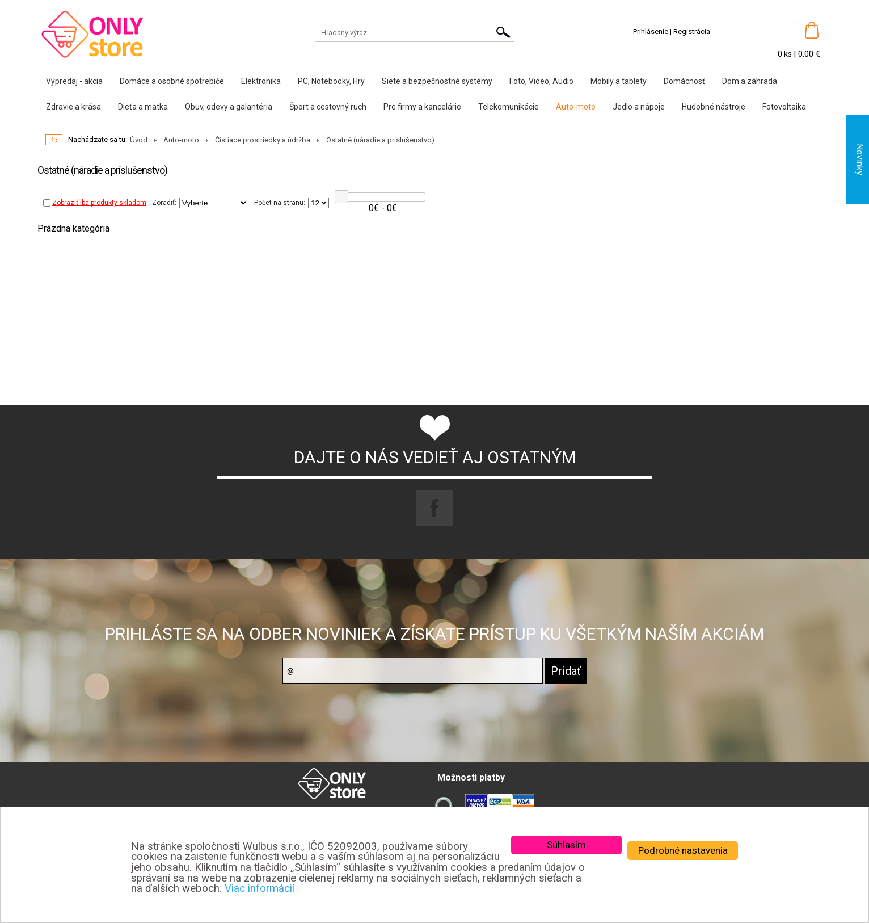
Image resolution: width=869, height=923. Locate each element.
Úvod (138, 140)
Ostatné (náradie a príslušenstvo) (380, 140)
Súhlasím (566, 844)
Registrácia (691, 31)
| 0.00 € (807, 54)
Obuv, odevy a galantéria (228, 106)
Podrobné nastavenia (683, 850)
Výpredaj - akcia (74, 81)
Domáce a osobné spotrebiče (172, 81)
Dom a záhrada (749, 81)
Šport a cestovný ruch (327, 106)
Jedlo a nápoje (639, 106)
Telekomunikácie (508, 106)
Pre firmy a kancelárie (422, 106)
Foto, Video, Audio (541, 81)
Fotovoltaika (784, 106)
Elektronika (261, 81)
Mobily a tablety (618, 81)
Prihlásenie (650, 31)
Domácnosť (684, 81)
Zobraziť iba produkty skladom (94, 203)
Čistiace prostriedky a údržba (262, 140)
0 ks (786, 53)
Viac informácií (259, 888)
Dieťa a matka (143, 106)
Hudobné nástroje (713, 106)
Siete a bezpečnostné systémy (437, 81)
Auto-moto (576, 106)
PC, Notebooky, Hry (331, 81)
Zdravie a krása (73, 106)
